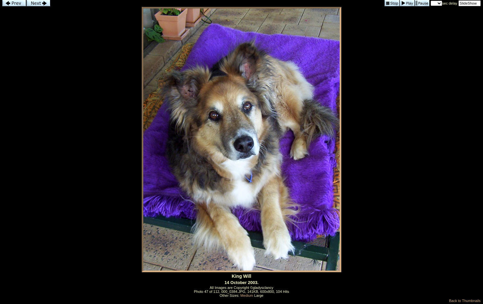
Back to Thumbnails (464, 301)
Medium (247, 295)
